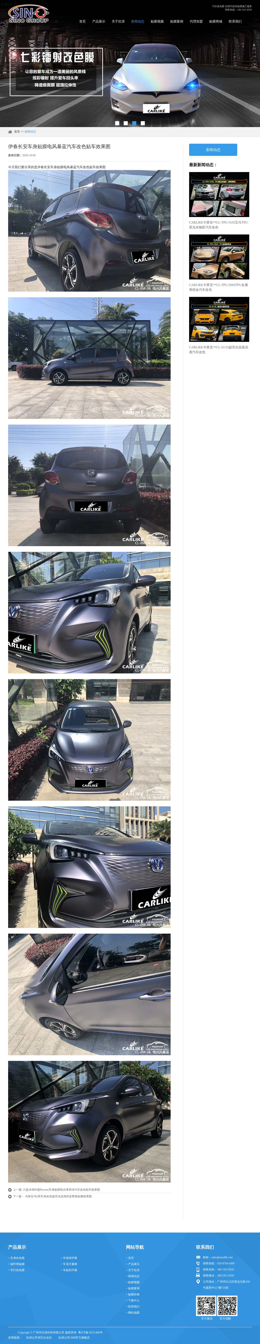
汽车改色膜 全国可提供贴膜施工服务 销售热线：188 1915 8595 (232, 8)
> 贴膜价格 (133, 1294)
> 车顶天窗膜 (69, 1264)
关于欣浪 (118, 21)
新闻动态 (137, 21)
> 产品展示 (133, 1264)
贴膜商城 (215, 21)
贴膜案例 (176, 21)
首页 (82, 21)
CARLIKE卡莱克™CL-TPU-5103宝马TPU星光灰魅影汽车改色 (218, 225)
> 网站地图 (133, 1312)
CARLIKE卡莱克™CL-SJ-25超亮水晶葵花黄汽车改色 (218, 350)
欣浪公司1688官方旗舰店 (74, 1337)
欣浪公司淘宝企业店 (39, 1337)
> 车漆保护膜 (69, 1257)
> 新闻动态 (133, 1276)
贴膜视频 (157, 21)
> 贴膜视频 (133, 1282)
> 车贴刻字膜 (69, 1270)
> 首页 (130, 1257)
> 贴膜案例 (133, 1288)
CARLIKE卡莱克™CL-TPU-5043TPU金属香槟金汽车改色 (218, 287)
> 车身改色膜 (16, 1257)
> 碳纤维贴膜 (16, 1264)
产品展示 (98, 21)
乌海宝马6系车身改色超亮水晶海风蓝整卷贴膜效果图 (58, 1196)
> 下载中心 (133, 1300)
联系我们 (235, 21)
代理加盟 (196, 21)
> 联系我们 (133, 1306)
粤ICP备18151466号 (90, 1332)
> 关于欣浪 (133, 1270)
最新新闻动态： (203, 165)
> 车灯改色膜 (16, 1270)
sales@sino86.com (222, 1257)
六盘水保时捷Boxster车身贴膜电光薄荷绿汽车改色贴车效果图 (61, 1189)
